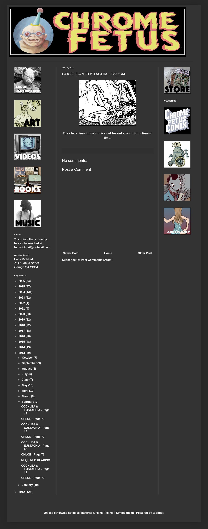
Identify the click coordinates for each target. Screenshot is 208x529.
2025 (22, 286)
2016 (22, 336)
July (25, 374)
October (28, 357)
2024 (22, 291)
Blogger (158, 512)
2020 (22, 314)
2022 (22, 303)
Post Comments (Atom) (97, 259)
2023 (22, 297)
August (27, 368)
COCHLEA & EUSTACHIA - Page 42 (35, 446)
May (25, 385)
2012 (22, 491)
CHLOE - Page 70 (32, 477)
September (29, 363)
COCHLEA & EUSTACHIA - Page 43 (35, 428)
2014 (22, 347)
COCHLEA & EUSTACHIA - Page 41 (35, 469)
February (28, 401)
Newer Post (70, 253)
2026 (22, 280)
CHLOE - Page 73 (32, 418)
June (25, 379)
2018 (22, 325)
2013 (22, 352)
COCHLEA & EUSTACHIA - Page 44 (35, 410)
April (25, 390)
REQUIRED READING (35, 460)
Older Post (145, 253)
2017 (22, 330)
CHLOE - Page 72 (32, 436)
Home (108, 253)
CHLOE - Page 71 (32, 454)
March (26, 396)
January (28, 484)
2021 (22, 308)
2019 (22, 319)
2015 (22, 341)
